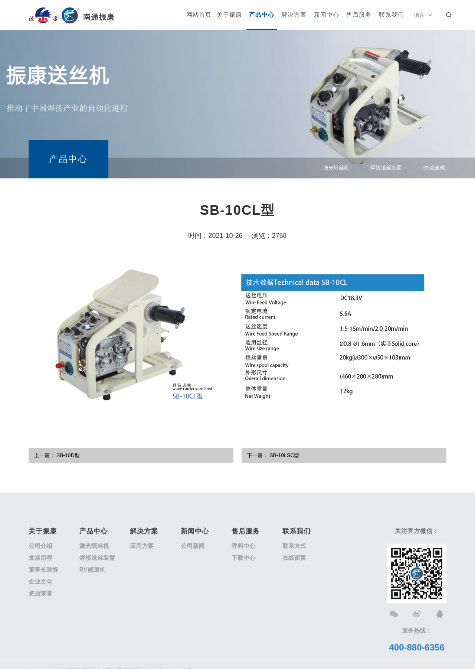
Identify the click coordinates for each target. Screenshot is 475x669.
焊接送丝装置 (386, 169)
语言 (419, 15)
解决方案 (294, 15)
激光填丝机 (336, 169)
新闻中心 (326, 15)
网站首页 (199, 15)
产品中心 (261, 15)
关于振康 (229, 15)
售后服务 (358, 15)
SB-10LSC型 (284, 455)
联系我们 (391, 15)
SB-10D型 (68, 455)
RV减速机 (433, 169)
